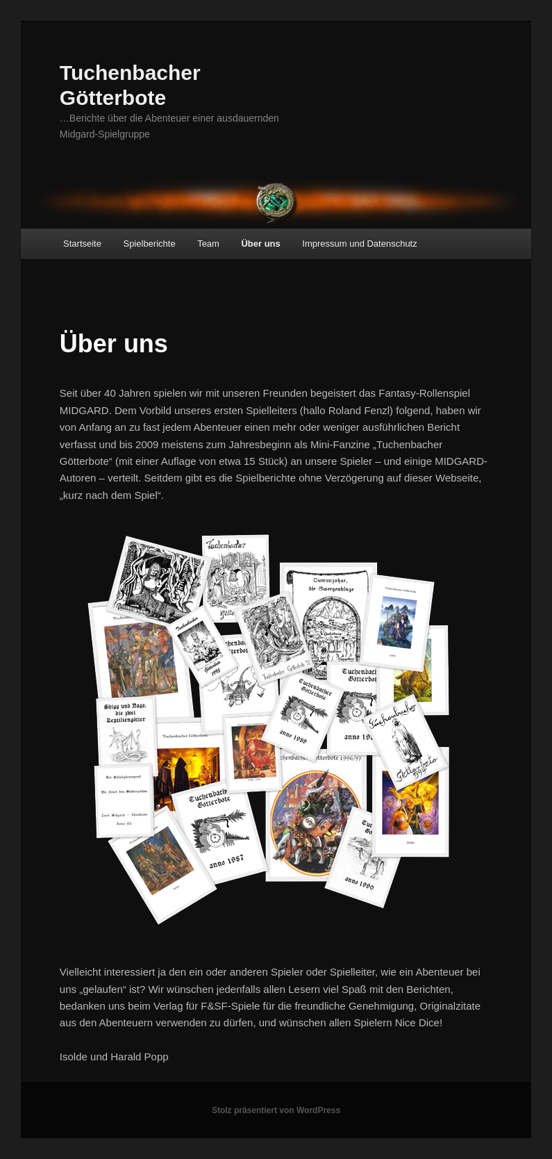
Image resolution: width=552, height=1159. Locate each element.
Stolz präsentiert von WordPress (276, 1110)
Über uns (260, 243)
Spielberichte (149, 243)
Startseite (82, 243)
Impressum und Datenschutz (359, 243)
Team (208, 243)
